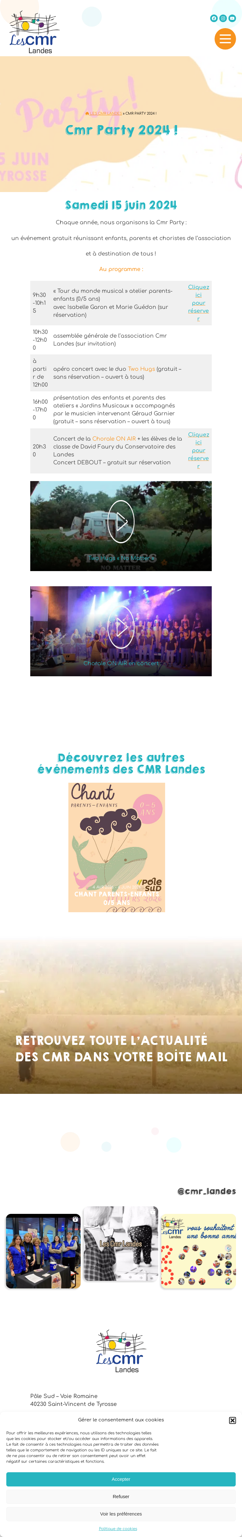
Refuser (121, 1496)
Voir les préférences (121, 1513)
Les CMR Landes (103, 113)
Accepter (121, 1479)
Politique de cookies (118, 1529)
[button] (232, 1420)
